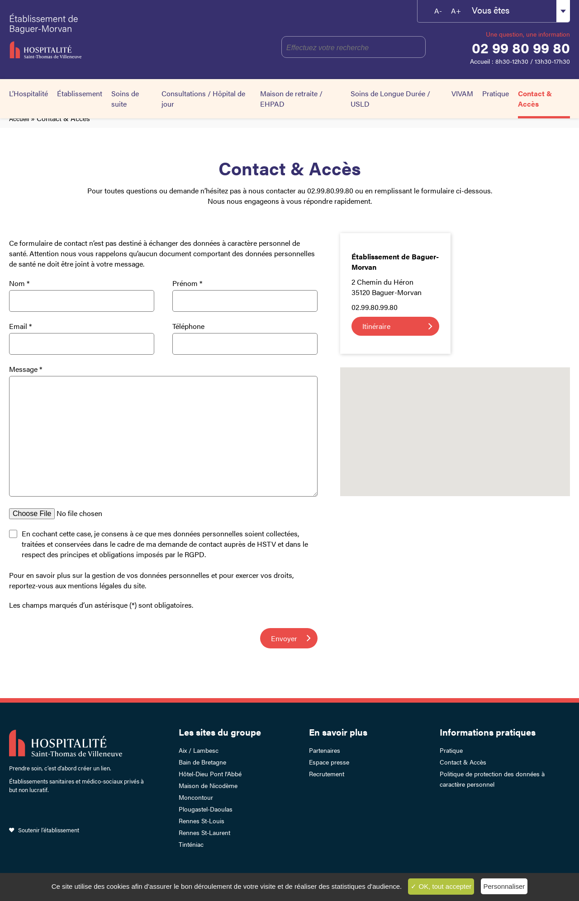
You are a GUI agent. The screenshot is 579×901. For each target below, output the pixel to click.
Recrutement (326, 773)
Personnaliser (504, 886)
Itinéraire (376, 326)
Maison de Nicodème (208, 785)
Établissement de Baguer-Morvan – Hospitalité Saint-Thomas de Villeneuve (86, 36)
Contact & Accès (535, 98)
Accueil (19, 118)
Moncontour (196, 797)
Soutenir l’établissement (48, 830)
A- (438, 10)
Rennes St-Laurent (204, 832)
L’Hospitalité (28, 93)
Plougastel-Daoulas (206, 808)
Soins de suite (125, 98)
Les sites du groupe (220, 731)
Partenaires (324, 750)
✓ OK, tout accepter (441, 886)
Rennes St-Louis (201, 820)
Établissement (79, 93)
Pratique (495, 93)
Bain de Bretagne (202, 761)
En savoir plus (338, 731)
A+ (456, 10)
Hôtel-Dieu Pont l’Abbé (210, 773)
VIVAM (462, 93)
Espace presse (329, 761)
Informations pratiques (488, 731)
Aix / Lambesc (198, 750)
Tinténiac (191, 844)
